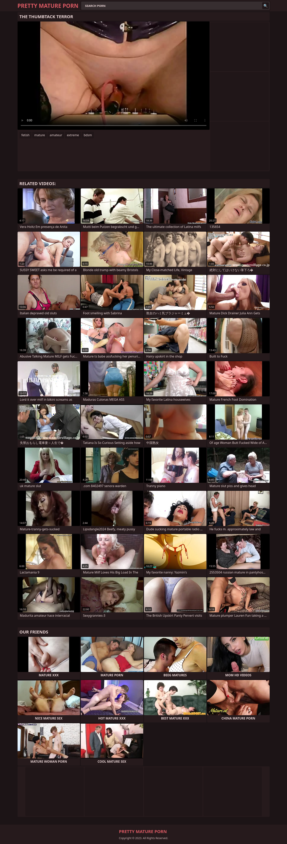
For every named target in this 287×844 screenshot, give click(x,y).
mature (39, 135)
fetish (25, 135)
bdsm (88, 135)
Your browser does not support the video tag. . (114, 76)
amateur (56, 135)
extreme (73, 135)
